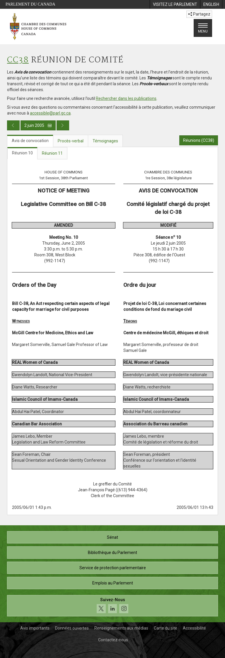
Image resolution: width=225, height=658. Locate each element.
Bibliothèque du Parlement (112, 552)
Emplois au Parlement (112, 583)
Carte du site (165, 628)
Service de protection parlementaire (112, 567)
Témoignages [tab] (105, 141)
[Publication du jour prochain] (63, 125)
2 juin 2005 (38, 125)
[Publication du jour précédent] (13, 125)
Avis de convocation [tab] (30, 140)
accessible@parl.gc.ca (50, 113)
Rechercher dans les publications (126, 98)
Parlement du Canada (30, 4)
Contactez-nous (113, 639)
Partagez (199, 14)
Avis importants (35, 628)
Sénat (112, 537)
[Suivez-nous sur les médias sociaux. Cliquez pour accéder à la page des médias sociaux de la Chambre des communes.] (112, 605)
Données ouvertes (72, 628)
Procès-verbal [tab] (70, 141)
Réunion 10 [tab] (22, 153)
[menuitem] (175, 4)
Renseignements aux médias (121, 628)
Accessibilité (194, 628)
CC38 (18, 60)
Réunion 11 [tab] (52, 153)
